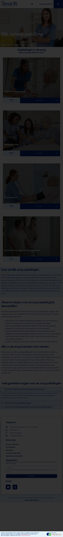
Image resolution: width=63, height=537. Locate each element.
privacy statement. (25, 535)
